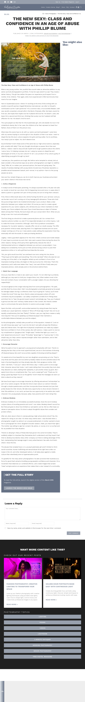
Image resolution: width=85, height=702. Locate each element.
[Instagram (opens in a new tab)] (8, 2)
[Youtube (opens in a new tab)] (11, 2)
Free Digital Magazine (68, 2)
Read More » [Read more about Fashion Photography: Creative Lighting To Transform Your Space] (12, 605)
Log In (77, 2)
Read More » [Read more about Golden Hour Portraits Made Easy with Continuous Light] (51, 600)
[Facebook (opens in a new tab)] (5, 2)
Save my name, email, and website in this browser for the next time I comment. (34, 528)
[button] (42, 634)
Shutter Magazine (65, 33)
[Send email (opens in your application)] (14, 2)
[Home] (43, 13)
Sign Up (58, 2)
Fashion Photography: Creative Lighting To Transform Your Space (22, 586)
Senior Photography (50, 33)
